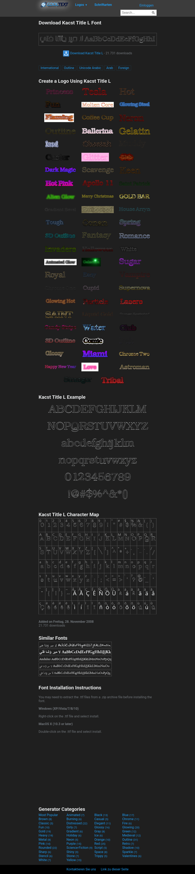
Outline (69, 68)
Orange (102, 840)
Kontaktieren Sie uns (81, 869)
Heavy (46, 835)
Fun (44, 827)
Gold (45, 831)
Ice (98, 835)
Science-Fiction (79, 848)
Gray (99, 831)
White (45, 860)
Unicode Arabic (90, 68)
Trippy (100, 856)
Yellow (73, 860)
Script (100, 848)
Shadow (130, 848)
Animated (75, 815)
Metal (45, 840)
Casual (101, 819)
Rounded (48, 848)
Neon (72, 840)
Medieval (131, 835)
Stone (72, 856)
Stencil (45, 856)
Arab (109, 68)
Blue (128, 815)
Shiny (72, 852)
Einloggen (146, 5)
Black (101, 815)
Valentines (131, 856)
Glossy (102, 827)
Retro (128, 844)
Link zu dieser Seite (115, 869)
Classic (46, 823)
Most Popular (48, 815)
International (50, 68)
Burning (74, 819)
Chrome (130, 819)
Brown (45, 819)
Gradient (74, 831)
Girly (71, 827)
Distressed (76, 823)
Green (129, 831)
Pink (45, 844)
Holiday (73, 835)
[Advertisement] (19, 80)
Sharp (45, 852)
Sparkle (129, 852)
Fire (127, 823)
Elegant (102, 823)
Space (100, 852)
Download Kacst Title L (83, 53)
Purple (73, 844)
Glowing (130, 827)
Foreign (123, 68)
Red (99, 844)
